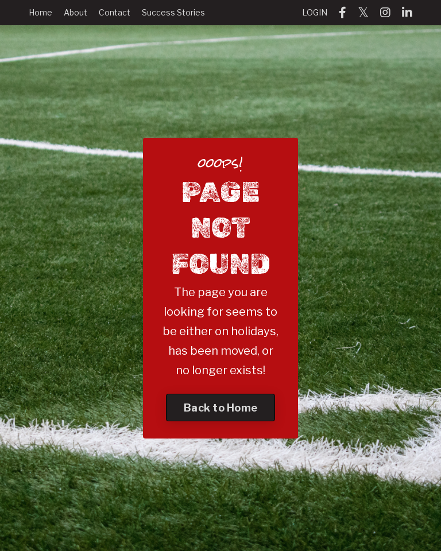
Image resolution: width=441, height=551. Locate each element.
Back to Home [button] (220, 408)
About (75, 12)
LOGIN (314, 12)
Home (40, 12)
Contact (114, 12)
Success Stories (173, 12)
